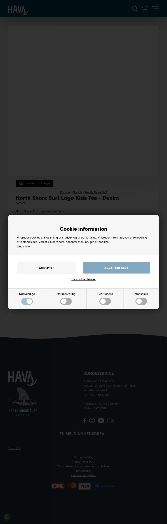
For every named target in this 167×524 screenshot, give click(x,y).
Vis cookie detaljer (84, 279)
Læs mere (23, 246)
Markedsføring (66, 298)
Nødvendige (27, 298)
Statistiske (141, 298)
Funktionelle (105, 298)
